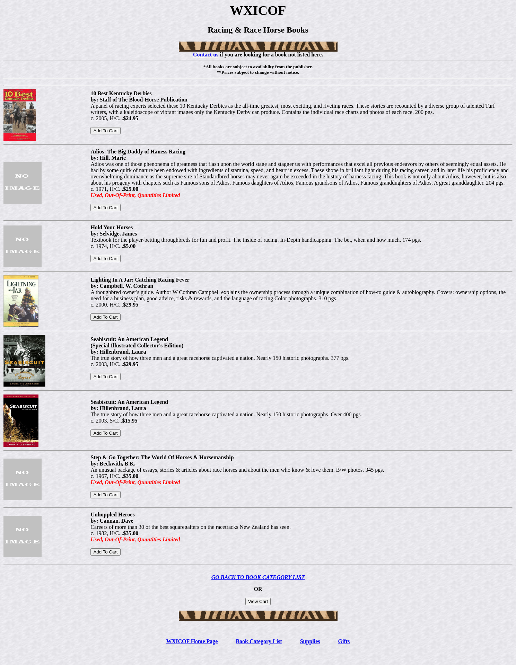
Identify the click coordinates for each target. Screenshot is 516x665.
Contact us (205, 54)
